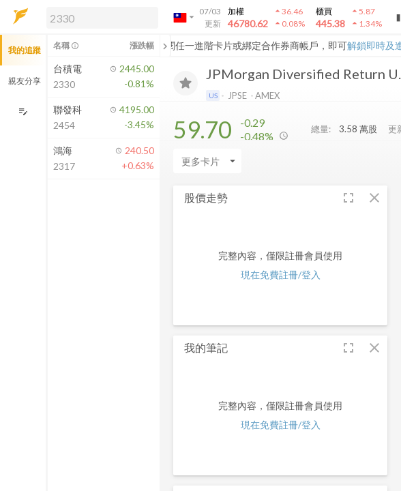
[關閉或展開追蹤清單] (165, 46)
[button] (99, 17)
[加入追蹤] (185, 83)
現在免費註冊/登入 (281, 274)
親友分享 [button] (24, 81)
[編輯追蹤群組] (23, 111)
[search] (102, 18)
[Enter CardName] (207, 161)
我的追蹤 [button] (24, 50)
